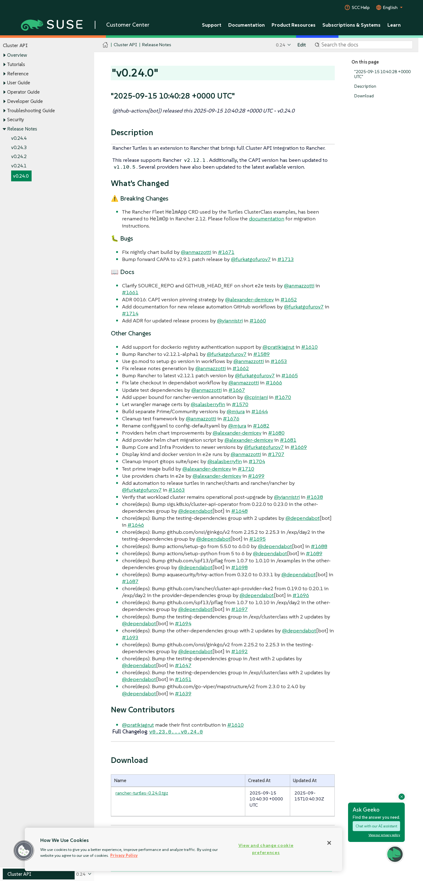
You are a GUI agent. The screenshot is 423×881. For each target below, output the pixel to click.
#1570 (240, 404)
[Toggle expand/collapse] (4, 55)
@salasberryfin (208, 404)
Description (365, 86)
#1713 (285, 259)
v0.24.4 (19, 138)
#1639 (183, 693)
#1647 (183, 665)
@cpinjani (256, 397)
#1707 (276, 454)
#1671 (226, 252)
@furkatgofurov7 (251, 259)
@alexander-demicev (249, 299)
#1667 (237, 390)
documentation (266, 218)
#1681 (288, 439)
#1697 (239, 609)
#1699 (256, 475)
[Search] (366, 45)
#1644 (259, 411)
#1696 (301, 595)
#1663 (176, 489)
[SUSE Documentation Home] (105, 45)
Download (364, 96)
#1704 (257, 461)
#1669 (298, 447)
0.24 (280, 45)
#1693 (130, 637)
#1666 (274, 382)
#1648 (239, 510)
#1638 (315, 497)
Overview (17, 55)
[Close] (329, 843)
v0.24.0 (20, 176)
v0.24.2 (19, 157)
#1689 (314, 553)
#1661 (130, 292)
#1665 (289, 375)
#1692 (239, 651)
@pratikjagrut (278, 346)
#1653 (279, 361)
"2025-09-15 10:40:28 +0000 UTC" (382, 74)
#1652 (289, 299)
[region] (183, 849)
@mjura (236, 411)
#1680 (276, 432)
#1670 (283, 397)
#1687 (130, 581)
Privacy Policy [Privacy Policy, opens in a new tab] (124, 855)
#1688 (319, 546)
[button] (24, 851)
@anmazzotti (196, 252)
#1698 (239, 567)
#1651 (183, 679)
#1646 (136, 524)
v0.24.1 (19, 166)
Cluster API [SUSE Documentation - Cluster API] (125, 45)
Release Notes (22, 129)
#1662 (241, 368)
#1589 (261, 354)
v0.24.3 (19, 147)
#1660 (258, 320)
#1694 (183, 623)
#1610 (309, 346)
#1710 (246, 468)
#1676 (231, 418)
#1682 (261, 425)
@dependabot (195, 510)
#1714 (130, 313)
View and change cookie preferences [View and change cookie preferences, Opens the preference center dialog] (266, 849)
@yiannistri (230, 320)
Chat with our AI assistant (376, 826)
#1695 (257, 538)
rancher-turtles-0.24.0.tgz (142, 792)
